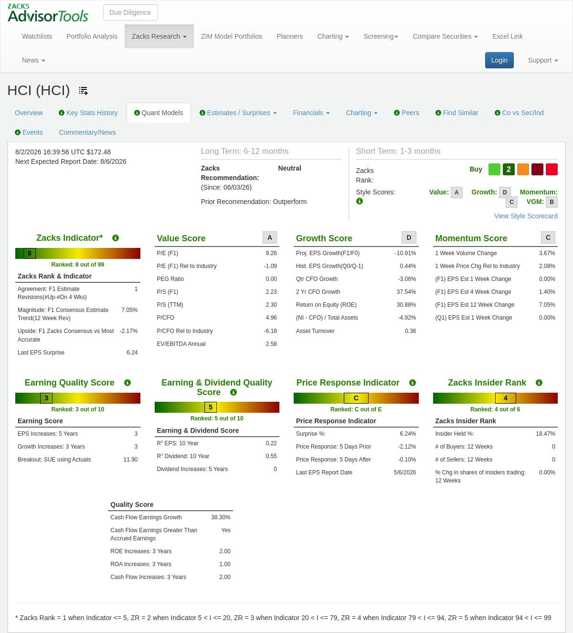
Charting (334, 36)
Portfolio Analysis (91, 36)
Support (543, 60)
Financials (311, 113)
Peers (406, 113)
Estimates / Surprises (238, 113)
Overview (28, 113)
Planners (289, 36)
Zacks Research (159, 36)
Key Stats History (88, 113)
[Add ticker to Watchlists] (83, 91)
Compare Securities (445, 36)
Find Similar (456, 113)
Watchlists (37, 36)
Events (29, 132)
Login (499, 60)
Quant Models (158, 113)
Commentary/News (87, 132)
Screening (380, 36)
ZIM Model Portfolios (231, 36)
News (33, 60)
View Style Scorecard (526, 216)
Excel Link (507, 36)
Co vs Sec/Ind (519, 113)
